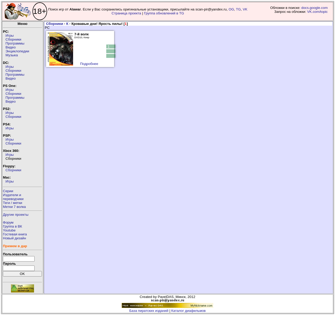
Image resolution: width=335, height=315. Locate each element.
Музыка (11, 55)
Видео (10, 47)
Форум (8, 222)
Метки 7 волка (14, 207)
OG (231, 9)
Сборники (13, 39)
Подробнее (89, 64)
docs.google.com (314, 8)
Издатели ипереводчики (13, 197)
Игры (9, 35)
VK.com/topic (317, 12)
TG (238, 9)
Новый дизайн (14, 238)
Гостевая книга (15, 234)
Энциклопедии (17, 51)
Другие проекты (16, 215)
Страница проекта (126, 13)
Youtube (9, 230)
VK (245, 9)
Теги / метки (12, 203)
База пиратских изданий (148, 311)
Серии (8, 191)
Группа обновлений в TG (164, 13)
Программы (14, 43)
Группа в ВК (12, 226)
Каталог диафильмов (188, 311)
